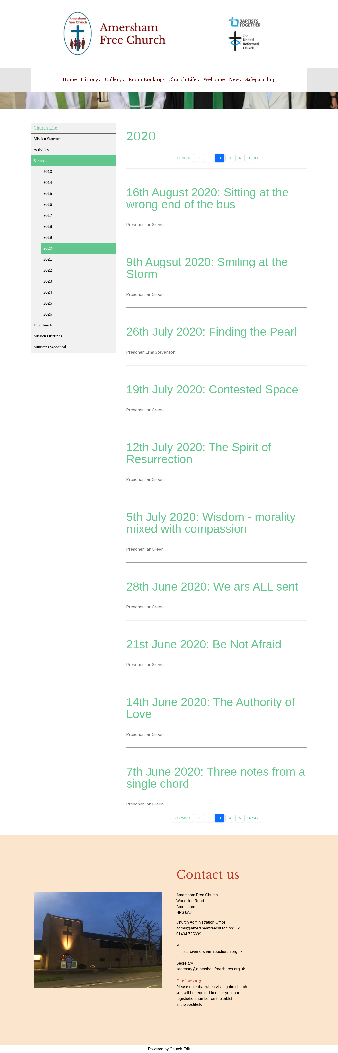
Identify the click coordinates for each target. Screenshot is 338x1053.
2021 (47, 259)
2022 (47, 270)
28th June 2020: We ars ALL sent (212, 586)
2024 (47, 292)
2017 (47, 215)
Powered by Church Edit (169, 1049)
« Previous (182, 158)
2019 (47, 237)
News (235, 79)
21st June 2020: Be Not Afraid (203, 644)
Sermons (40, 161)
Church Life (182, 79)
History (89, 79)
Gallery (113, 79)
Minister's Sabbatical (50, 347)
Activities (41, 150)
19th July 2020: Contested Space (212, 389)
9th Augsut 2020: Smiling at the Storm (207, 268)
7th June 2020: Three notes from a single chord (215, 777)
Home (69, 79)
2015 (47, 193)
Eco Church (43, 325)
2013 (47, 172)
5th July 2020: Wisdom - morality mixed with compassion (210, 522)
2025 (47, 303)
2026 (47, 314)
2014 (47, 183)
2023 (47, 281)
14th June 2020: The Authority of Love (210, 708)
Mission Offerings (48, 336)
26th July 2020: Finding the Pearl (211, 331)
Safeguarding (260, 79)
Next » (254, 158)
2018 (47, 226)
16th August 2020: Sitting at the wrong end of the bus (207, 198)
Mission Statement (48, 139)
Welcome (214, 79)
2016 (47, 204)
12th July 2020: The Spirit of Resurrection (198, 453)
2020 (47, 248)
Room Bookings (146, 79)
